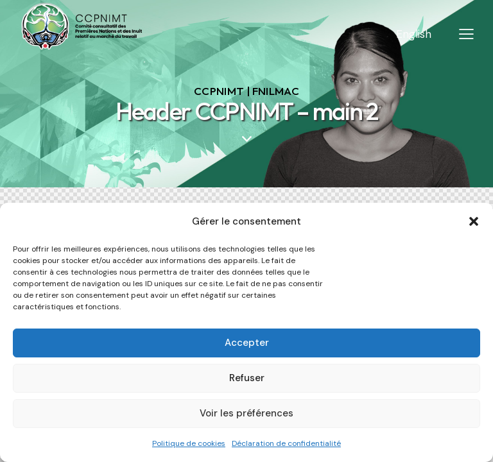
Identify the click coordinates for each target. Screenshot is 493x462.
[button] (473, 221)
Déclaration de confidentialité (286, 443)
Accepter (247, 342)
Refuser (246, 378)
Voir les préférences (246, 413)
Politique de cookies (188, 443)
